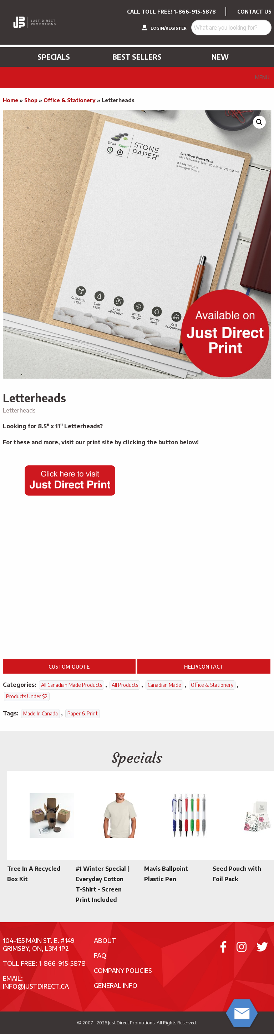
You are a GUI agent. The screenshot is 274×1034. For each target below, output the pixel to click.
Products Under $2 (26, 696)
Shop (30, 100)
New (220, 57)
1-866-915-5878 (195, 12)
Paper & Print (82, 713)
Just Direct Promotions (131, 1022)
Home (10, 100)
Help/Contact (204, 666)
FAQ (100, 955)
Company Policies (123, 970)
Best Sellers (137, 57)
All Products (125, 685)
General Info (115, 985)
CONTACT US (254, 12)
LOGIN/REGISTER (164, 27)
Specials (53, 57)
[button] (259, 122)
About (105, 940)
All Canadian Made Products (71, 685)
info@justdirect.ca (36, 986)
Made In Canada (40, 713)
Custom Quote (69, 666)
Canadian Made (164, 685)
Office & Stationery (70, 100)
